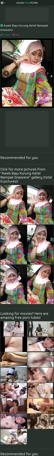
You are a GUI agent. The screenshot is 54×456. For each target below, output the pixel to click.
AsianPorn (27, 3)
